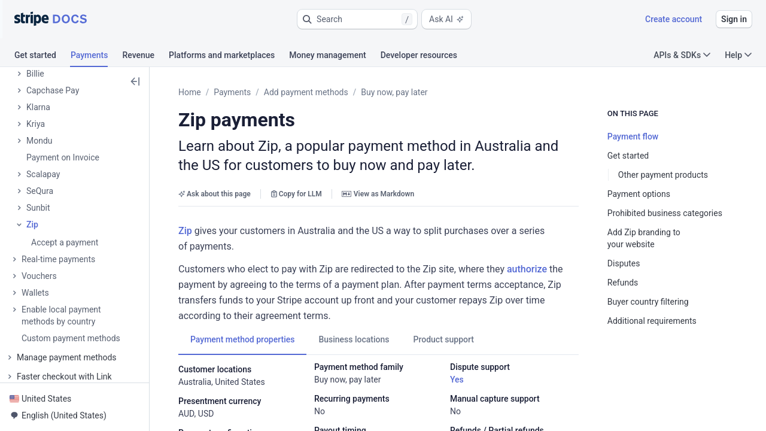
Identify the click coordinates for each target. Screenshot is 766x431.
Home (189, 92)
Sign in (734, 19)
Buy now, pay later (394, 92)
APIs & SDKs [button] (681, 55)
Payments (232, 92)
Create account (673, 19)
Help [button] (738, 55)
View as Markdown (378, 194)
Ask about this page (214, 194)
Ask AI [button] (446, 19)
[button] (357, 19)
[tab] (42, 57)
